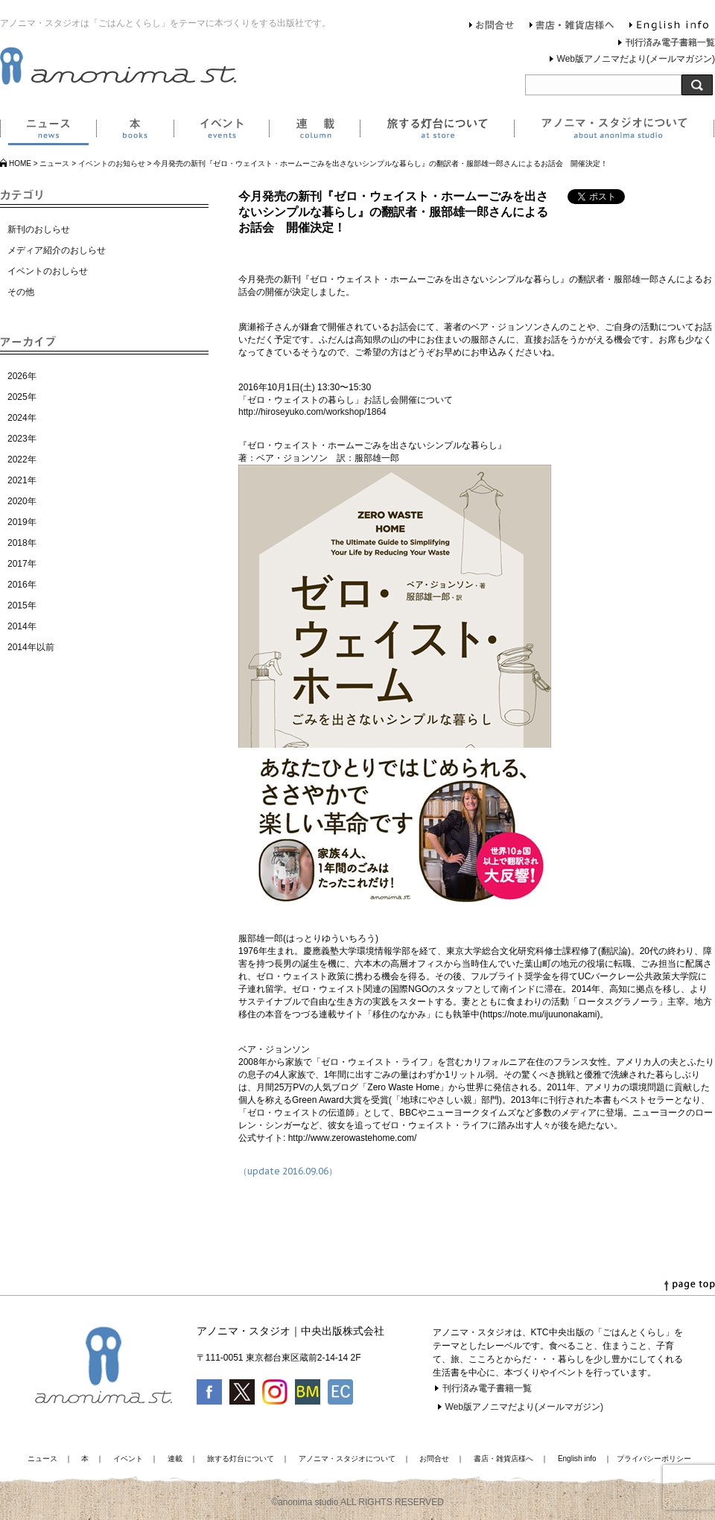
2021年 (21, 480)
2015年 (21, 605)
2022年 (21, 459)
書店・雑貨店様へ (572, 26)
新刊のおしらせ (38, 229)
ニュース (48, 131)
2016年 (21, 584)
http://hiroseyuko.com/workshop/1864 (312, 412)
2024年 (21, 418)
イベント (221, 131)
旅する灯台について (437, 131)
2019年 (21, 522)
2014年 (21, 626)
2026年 (21, 376)
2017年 (21, 564)
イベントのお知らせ (111, 163)
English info (668, 26)
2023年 (21, 438)
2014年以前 (30, 647)
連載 (314, 131)
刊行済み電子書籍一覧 (670, 42)
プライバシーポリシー (654, 1458)
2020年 (21, 501)
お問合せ (492, 26)
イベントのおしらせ (47, 271)
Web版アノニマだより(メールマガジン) (636, 59)
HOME (20, 163)
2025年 (21, 397)
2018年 (21, 543)
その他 (20, 292)
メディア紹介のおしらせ (56, 250)
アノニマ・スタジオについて (614, 131)
